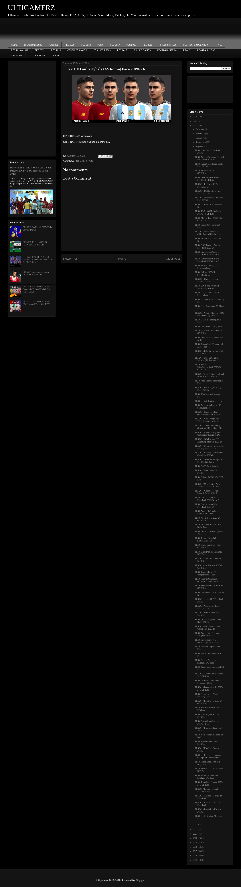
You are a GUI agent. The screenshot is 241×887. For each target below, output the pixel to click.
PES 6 (100, 45)
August (199, 147)
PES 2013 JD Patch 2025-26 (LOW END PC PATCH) (35, 243)
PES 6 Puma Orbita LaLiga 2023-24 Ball (207, 722)
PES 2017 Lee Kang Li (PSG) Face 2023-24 (208, 388)
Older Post (173, 258)
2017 (195, 851)
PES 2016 (56, 50)
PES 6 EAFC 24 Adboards (206, 466)
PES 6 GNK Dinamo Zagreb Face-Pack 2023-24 (207, 246)
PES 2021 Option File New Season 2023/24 (207, 280)
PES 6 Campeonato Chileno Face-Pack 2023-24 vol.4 (207, 253)
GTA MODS (16, 55)
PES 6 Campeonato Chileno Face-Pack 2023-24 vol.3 (207, 260)
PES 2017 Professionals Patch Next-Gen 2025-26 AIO (36, 273)
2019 (195, 842)
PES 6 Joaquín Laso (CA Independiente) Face (205, 573)
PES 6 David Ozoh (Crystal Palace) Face (207, 293)
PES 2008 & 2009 (102, 50)
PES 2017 (115, 45)
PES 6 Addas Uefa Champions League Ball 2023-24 (208, 634)
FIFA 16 (55, 55)
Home (122, 258)
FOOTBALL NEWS (206, 50)
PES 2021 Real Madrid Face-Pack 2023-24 (207, 185)
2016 (195, 855)
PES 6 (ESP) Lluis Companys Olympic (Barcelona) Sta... (208, 756)
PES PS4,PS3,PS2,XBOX (195, 45)
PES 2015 (122, 50)
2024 (195, 121)
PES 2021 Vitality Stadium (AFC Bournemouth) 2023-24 (209, 314)
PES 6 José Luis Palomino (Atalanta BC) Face (206, 776)
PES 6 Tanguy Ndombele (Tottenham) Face (206, 539)
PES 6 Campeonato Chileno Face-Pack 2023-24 (207, 505)
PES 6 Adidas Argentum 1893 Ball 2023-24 (208, 620)
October (199, 138)
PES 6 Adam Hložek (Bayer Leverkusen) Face (207, 512)
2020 (195, 838)
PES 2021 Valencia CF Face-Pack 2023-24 (207, 607)
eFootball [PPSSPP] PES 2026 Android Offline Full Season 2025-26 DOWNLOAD (38, 259)
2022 (195, 829)
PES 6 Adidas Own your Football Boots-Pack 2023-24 (209, 158)
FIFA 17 (187, 50)
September (200, 142)
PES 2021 (53, 45)
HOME (14, 45)
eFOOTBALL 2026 (33, 45)
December (200, 129)
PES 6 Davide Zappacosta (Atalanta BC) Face (206, 661)
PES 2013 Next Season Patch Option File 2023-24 (207, 627)
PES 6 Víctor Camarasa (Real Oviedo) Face (208, 546)
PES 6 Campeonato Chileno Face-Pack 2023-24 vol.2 (207, 498)
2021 (195, 834)
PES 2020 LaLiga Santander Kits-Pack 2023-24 (207, 790)
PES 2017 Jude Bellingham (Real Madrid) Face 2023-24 (209, 375)
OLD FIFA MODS (37, 55)
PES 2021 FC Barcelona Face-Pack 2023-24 (208, 192)
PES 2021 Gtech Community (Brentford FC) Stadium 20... (208, 427)
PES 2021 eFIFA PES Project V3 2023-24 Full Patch (209, 460)
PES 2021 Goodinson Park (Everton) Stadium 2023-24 (208, 413)
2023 (195, 125)
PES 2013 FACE (84, 160)
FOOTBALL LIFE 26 (167, 50)
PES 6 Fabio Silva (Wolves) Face (209, 401)
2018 (195, 847)
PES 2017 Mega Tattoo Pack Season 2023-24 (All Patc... (208, 485)
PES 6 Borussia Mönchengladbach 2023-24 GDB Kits (208, 367)
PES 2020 (70, 45)
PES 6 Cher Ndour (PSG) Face (208, 326)
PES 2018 (131, 45)
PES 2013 (147, 45)
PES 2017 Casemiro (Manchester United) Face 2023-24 (209, 447)
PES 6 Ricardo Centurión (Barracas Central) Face (206, 580)
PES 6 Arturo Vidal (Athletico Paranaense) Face (208, 681)
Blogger (140, 880)
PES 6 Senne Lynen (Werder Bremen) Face (207, 695)
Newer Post (70, 258)
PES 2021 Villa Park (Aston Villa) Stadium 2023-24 (207, 420)
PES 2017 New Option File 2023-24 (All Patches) (207, 359)
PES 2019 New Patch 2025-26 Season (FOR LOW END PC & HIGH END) (36, 289)
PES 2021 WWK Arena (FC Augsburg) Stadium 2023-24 (208, 440)
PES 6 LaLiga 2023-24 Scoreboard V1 (205, 273)
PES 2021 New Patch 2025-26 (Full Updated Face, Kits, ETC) (36, 302)
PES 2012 (39, 50)
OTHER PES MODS (77, 50)
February (200, 824)
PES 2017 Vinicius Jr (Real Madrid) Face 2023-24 (207, 492)
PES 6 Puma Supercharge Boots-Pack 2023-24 (209, 165)
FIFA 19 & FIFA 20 (168, 45)
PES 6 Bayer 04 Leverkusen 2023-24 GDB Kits (207, 287)
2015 (195, 860)
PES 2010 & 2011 (19, 50)
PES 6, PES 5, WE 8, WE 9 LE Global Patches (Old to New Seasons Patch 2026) (30, 170)
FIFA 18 (218, 45)
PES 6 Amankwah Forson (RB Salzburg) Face (208, 406)
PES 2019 (86, 45)
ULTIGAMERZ (31, 8)
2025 (195, 117)
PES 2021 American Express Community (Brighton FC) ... (209, 433)
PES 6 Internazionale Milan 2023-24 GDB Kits (207, 178)
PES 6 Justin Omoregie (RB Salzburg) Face (207, 266)
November (200, 133)
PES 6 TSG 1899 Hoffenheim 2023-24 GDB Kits (208, 212)
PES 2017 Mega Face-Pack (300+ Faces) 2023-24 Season (209, 233)
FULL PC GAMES (142, 50)
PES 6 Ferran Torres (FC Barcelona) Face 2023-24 (207, 641)
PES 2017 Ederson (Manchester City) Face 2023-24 (208, 454)
